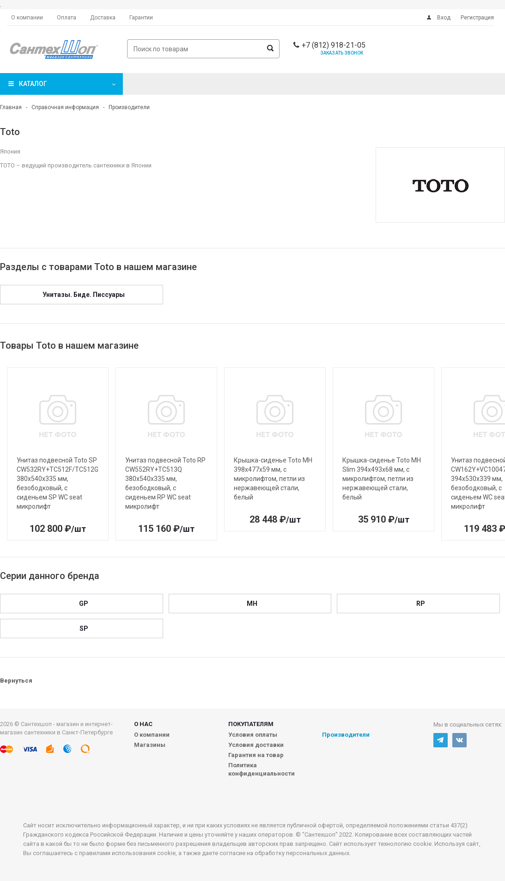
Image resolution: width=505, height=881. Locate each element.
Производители (346, 734)
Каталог (33, 83)
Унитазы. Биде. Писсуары (84, 294)
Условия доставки (256, 744)
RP (420, 603)
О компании (152, 734)
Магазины (149, 744)
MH (252, 603)
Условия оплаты (252, 734)
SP (83, 628)
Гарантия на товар (256, 755)
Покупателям (251, 724)
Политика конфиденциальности (261, 769)
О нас (143, 724)
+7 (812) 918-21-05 (333, 45)
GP (83, 603)
